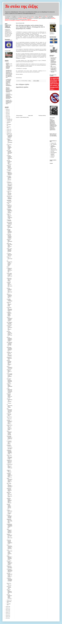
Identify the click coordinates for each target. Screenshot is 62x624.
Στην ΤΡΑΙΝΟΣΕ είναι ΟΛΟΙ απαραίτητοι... (9, 323)
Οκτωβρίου (9, 122)
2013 (7, 615)
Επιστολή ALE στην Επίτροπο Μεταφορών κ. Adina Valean (9, 147)
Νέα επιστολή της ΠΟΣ (9, 170)
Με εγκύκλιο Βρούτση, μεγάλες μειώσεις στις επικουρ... (9, 395)
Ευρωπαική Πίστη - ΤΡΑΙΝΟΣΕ (54, 71)
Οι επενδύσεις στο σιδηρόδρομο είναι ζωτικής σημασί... (9, 309)
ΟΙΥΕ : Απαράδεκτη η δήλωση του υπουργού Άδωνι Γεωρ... (9, 547)
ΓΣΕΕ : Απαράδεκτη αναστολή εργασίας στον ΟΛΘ (9, 433)
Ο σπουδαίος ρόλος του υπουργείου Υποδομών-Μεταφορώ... (9, 236)
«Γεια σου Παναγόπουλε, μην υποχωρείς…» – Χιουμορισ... (9, 401)
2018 (7, 608)
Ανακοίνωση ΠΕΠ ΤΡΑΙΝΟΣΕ (9, 471)
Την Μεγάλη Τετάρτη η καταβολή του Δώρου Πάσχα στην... (9, 475)
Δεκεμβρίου (9, 119)
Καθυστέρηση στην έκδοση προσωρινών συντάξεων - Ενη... (9, 349)
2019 (7, 606)
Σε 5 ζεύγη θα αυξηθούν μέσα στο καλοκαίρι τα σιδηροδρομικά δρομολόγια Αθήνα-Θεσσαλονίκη (9, 96)
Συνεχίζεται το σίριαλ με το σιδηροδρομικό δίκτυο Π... (9, 173)
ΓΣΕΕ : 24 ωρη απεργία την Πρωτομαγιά (9, 223)
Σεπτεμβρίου (9, 124)
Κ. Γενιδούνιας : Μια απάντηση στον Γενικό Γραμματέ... (9, 193)
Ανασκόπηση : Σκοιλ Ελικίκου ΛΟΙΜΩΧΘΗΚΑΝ (9, 385)
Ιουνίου (8, 130)
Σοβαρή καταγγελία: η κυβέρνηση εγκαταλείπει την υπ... (9, 558)
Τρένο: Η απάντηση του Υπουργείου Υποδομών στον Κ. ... (9, 319)
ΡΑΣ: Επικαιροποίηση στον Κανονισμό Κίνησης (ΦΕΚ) (9, 263)
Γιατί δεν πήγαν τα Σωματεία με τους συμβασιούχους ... (9, 275)
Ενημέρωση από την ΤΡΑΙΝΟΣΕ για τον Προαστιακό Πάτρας (9, 427)
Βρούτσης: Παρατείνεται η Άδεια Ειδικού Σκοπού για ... (9, 596)
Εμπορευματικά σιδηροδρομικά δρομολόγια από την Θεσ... (9, 526)
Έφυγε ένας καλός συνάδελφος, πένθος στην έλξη (9, 591)
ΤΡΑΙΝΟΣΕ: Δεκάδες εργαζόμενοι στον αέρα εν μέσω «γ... (9, 231)
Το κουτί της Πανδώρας (53, 154)
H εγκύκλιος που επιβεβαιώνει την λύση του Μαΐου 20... (9, 188)
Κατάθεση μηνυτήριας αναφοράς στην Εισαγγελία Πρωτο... (9, 362)
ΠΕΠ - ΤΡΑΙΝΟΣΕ (53, 144)
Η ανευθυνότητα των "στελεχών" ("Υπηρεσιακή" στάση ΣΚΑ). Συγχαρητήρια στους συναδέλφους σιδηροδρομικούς (8, 82)
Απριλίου (8, 133)
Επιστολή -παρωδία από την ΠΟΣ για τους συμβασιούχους (9, 333)
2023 (7, 113)
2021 (7, 116)
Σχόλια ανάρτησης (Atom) (24, 117)
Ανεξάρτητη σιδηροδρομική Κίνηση (53, 146)
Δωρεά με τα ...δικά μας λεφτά (9, 587)
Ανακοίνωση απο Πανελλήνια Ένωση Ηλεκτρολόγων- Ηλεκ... (9, 216)
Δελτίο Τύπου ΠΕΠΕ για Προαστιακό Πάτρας (9, 489)
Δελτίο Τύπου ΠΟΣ (9, 203)
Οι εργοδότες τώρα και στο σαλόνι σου (9, 254)
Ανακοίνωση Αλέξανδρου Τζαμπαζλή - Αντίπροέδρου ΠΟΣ (9, 452)
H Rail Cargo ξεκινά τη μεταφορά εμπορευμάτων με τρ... (9, 542)
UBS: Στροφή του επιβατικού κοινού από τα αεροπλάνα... (9, 485)
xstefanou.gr (53, 155)
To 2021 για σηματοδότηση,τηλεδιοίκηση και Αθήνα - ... (9, 580)
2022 (7, 115)
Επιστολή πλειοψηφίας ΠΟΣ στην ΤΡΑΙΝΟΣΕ (9, 516)
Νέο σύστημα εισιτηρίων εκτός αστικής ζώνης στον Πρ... (9, 152)
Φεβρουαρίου (9, 601)
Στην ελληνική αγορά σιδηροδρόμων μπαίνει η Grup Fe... (9, 563)
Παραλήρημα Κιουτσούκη (9, 201)
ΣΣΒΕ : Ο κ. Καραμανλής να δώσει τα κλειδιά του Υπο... (9, 296)
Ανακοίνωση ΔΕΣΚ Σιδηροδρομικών (9, 241)
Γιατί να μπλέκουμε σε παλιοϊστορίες (9, 367)
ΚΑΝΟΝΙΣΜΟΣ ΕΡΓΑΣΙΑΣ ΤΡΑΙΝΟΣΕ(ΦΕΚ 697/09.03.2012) (53, 61)
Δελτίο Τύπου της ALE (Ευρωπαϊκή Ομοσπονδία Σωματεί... (9, 380)
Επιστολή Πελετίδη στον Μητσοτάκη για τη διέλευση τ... (9, 422)
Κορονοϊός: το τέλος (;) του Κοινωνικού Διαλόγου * (9, 206)
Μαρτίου (8, 600)
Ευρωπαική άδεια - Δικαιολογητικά (54, 58)
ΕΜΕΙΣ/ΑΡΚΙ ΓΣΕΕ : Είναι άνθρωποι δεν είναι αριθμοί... (9, 521)
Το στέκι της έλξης (21, 6)
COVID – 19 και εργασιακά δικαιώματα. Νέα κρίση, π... (9, 250)
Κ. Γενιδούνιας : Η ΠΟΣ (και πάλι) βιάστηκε (9, 442)
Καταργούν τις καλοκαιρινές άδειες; (9, 358)
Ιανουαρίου (9, 603)
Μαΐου (8, 132)
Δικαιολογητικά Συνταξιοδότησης (53, 64)
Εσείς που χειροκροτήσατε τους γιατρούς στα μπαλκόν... (9, 575)
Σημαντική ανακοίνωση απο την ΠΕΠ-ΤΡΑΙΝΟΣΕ (9, 162)
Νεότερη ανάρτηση (19, 115)
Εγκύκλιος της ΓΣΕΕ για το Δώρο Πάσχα (9, 567)
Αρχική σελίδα (30, 115)
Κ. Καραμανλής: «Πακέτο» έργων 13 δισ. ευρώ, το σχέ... (9, 270)
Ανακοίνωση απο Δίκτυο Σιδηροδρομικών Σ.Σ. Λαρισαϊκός (9, 211)
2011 (7, 618)
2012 (7, 616)
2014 (7, 613)
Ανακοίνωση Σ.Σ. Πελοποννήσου (9, 258)
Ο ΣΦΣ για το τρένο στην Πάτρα (9, 414)
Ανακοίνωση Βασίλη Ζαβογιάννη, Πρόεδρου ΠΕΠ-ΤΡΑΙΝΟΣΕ (9, 500)
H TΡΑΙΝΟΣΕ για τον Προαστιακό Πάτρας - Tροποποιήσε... (9, 466)
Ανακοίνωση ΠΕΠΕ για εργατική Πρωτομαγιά (9, 167)
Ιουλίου (8, 129)
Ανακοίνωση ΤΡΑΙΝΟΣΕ (9, 220)
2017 (7, 609)
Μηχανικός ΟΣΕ (53, 148)
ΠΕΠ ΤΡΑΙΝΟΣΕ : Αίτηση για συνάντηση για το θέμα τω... (9, 344)
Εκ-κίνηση (52, 157)
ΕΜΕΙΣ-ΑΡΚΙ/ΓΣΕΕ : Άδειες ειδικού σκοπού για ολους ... (9, 245)
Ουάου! (8, 266)
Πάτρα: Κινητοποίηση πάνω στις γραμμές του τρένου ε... (9, 480)
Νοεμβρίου (9, 120)
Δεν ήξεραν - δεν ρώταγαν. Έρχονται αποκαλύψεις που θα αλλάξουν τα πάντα (9, 102)
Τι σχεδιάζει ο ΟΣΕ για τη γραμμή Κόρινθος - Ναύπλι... (9, 314)
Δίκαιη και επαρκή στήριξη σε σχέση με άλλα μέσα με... (9, 506)
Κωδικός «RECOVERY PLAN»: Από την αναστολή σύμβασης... (9, 390)
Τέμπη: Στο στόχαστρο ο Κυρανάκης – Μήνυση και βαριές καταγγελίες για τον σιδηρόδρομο (9, 89)
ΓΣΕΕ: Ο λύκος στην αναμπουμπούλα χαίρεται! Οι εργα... (9, 457)
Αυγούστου (9, 126)
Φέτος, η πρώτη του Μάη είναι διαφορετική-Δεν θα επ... (9, 136)
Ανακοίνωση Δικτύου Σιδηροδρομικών (9, 227)
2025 (7, 110)
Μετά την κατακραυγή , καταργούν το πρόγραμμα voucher (9, 339)
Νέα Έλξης (52, 151)
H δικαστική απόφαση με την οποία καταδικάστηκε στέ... (9, 157)
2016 (7, 610)
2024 (7, 112)
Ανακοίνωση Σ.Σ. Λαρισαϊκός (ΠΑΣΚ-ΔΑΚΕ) (9, 304)
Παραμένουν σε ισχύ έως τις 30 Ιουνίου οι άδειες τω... (9, 461)
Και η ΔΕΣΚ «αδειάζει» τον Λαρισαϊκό (9, 300)
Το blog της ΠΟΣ (53, 143)
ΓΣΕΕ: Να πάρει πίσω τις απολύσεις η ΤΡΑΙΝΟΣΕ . (9, 197)
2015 (7, 612)
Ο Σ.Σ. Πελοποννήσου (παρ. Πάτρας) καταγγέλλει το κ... (9, 552)
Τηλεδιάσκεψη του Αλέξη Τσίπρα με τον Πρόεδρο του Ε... (9, 438)
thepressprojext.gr (54, 152)
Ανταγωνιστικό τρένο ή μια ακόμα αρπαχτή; (9, 279)
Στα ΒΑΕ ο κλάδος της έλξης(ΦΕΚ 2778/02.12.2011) (54, 69)
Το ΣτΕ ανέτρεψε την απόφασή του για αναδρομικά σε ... (9, 375)
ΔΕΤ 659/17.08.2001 (53, 66)
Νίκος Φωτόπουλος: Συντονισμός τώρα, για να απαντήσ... (9, 410)
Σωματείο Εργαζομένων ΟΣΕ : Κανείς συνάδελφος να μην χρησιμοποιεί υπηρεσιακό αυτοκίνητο (9, 66)
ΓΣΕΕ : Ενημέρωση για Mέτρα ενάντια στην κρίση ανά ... (9, 531)
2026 (7, 109)
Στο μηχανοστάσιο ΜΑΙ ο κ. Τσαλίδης (9, 406)
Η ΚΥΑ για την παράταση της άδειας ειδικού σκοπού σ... (9, 570)
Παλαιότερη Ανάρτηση (42, 115)
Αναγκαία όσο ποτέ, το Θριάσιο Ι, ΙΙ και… (9, 371)
